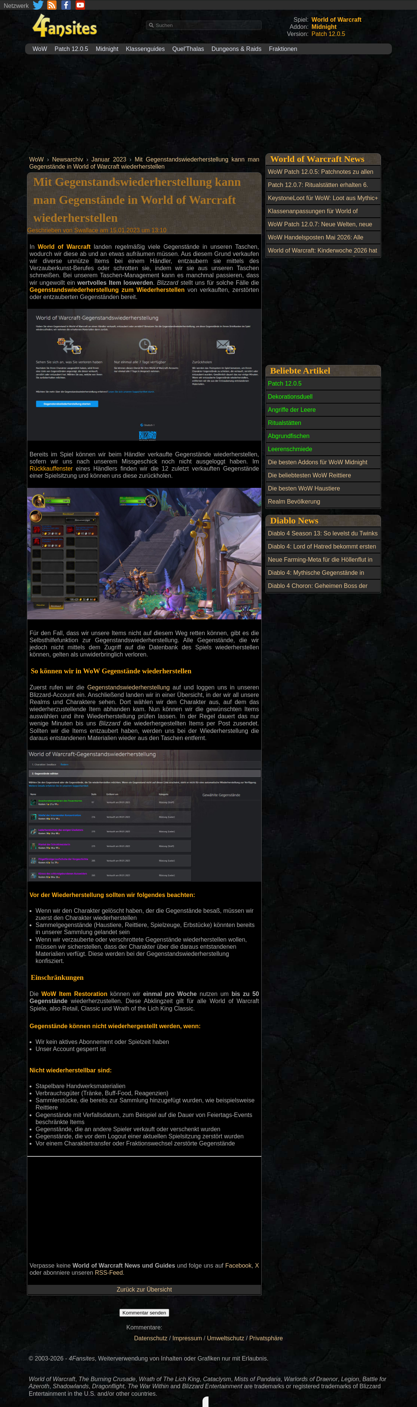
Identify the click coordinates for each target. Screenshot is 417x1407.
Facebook (238, 1265)
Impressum (187, 1338)
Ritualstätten (284, 423)
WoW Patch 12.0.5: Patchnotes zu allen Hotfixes (321, 176)
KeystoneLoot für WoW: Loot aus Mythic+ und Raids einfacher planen (323, 202)
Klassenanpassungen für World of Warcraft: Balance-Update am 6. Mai (316, 215)
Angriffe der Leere (292, 410)
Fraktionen (283, 49)
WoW (40, 49)
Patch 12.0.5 (71, 49)
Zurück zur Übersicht (144, 1289)
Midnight (107, 49)
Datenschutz (150, 1338)
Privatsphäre (266, 1338)
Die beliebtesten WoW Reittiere (309, 475)
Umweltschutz (225, 1338)
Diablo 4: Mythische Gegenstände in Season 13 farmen (316, 577)
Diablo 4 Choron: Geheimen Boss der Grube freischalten (318, 590)
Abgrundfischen (289, 436)
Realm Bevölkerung (294, 501)
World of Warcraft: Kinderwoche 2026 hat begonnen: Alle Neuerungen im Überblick (322, 254)
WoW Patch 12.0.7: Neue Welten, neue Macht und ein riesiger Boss (320, 228)
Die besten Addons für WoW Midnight (318, 462)
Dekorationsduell (290, 396)
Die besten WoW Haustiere (304, 488)
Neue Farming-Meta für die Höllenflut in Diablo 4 (320, 563)
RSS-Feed (109, 1272)
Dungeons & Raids (236, 49)
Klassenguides (145, 49)
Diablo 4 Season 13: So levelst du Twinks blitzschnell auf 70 (323, 537)
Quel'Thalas (188, 49)
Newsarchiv (67, 159)
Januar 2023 (108, 159)
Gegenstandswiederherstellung (128, 687)
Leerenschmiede (290, 449)
